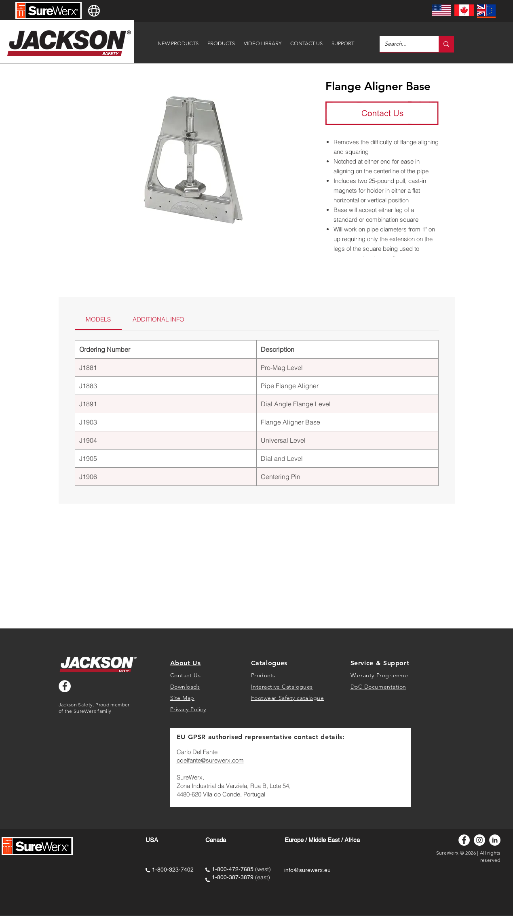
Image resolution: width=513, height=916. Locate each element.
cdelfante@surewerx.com (210, 760)
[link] (98, 319)
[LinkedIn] (494, 840)
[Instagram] (479, 840)
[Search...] (403, 44)
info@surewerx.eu (307, 870)
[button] (343, 40)
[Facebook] (464, 840)
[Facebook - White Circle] (65, 686)
